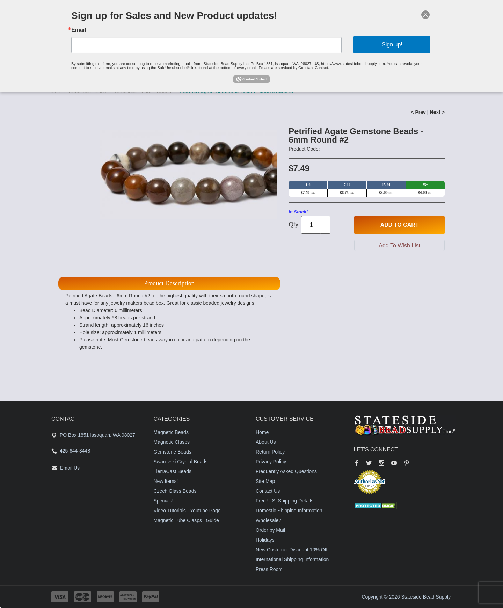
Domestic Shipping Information (289, 510)
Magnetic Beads (171, 432)
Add (399, 225)
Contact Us (268, 491)
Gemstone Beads (172, 452)
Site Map (265, 481)
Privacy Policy (271, 461)
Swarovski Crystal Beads (181, 461)
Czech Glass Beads (175, 491)
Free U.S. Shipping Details (284, 501)
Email (78, 30)
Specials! (164, 501)
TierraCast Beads (172, 471)
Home (262, 432)
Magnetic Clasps (172, 442)
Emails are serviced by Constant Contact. (293, 68)
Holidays (265, 540)
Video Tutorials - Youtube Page (187, 510)
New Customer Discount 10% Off (291, 549)
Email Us (70, 468)
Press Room (269, 569)
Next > (437, 112)
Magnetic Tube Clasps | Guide (186, 520)
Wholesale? (268, 520)
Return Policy (270, 452)
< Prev (418, 112)
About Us (266, 442)
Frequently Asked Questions (286, 471)
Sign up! (392, 45)
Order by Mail (270, 530)
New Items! (166, 481)
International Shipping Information (292, 559)
